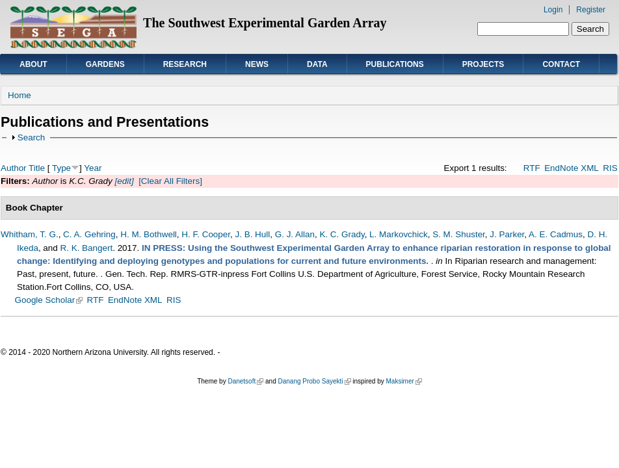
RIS (610, 168)
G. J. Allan (295, 234)
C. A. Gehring (89, 234)
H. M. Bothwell (148, 234)
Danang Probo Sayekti (314, 381)
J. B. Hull (252, 234)
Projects (483, 64)
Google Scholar (49, 300)
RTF (531, 168)
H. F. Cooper (205, 234)
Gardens (105, 64)
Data (317, 64)
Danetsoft (245, 381)
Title (37, 168)
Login (553, 9)
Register (590, 9)
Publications (395, 64)
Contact (561, 64)
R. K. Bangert (86, 248)
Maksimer (403, 381)
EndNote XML (571, 168)
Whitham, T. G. (30, 234)
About (33, 64)
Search (32, 137)
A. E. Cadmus (556, 234)
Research (185, 64)
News (257, 64)
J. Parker (507, 234)
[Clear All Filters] (170, 181)
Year (92, 168)
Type (61, 168)
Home (19, 95)
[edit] (123, 181)
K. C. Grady (341, 234)
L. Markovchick (398, 234)
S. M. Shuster (458, 234)
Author (14, 168)
